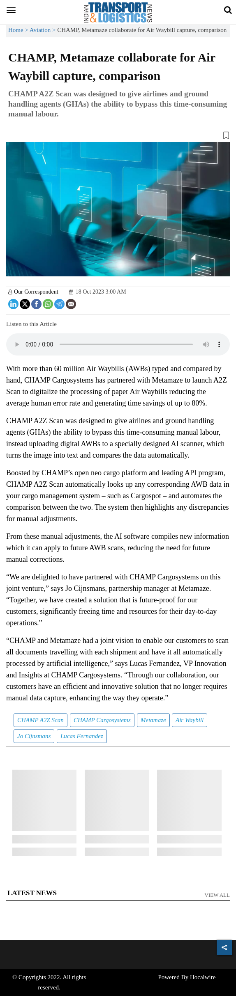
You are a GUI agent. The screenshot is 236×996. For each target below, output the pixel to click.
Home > (19, 30)
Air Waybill (190, 720)
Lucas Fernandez (81, 736)
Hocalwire (202, 977)
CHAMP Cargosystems (102, 720)
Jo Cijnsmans (34, 736)
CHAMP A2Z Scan (40, 720)
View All (217, 895)
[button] (118, 137)
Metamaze (153, 720)
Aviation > (43, 30)
